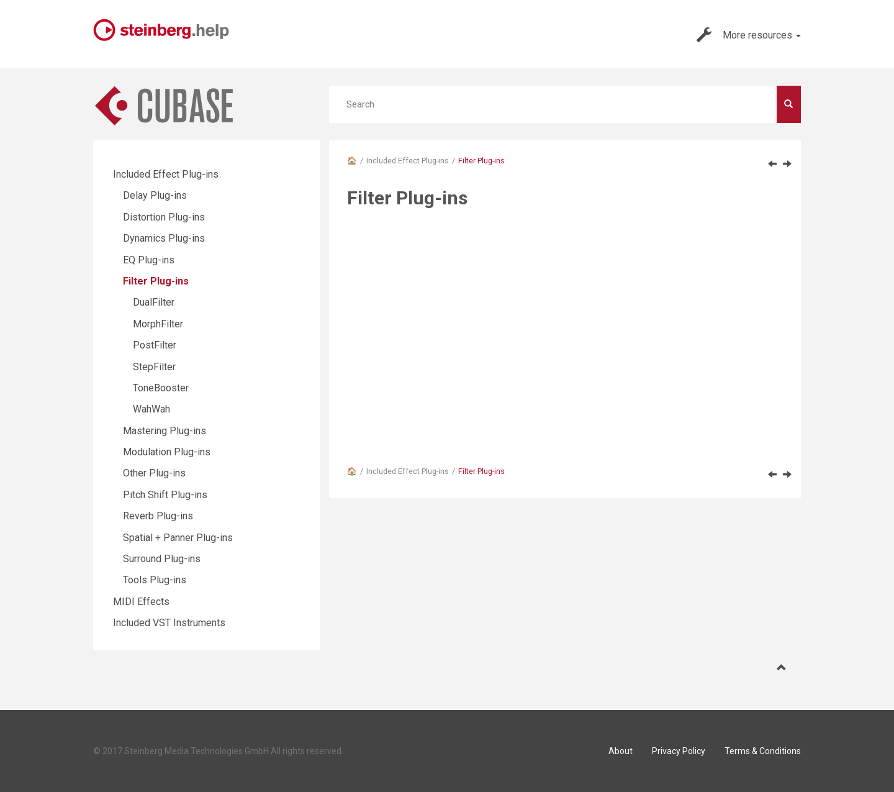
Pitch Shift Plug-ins (165, 495)
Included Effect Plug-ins (407, 160)
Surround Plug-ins (162, 559)
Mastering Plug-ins (164, 431)
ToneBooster (161, 388)
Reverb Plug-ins (158, 516)
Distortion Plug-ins (164, 217)
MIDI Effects (141, 602)
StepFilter (154, 367)
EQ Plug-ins (148, 260)
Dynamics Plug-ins (164, 238)
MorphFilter (158, 324)
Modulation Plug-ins (166, 452)
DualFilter (153, 302)
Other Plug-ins (154, 473)
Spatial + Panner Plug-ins (178, 538)
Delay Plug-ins (155, 195)
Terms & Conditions (763, 751)
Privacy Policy (678, 751)
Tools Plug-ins (154, 580)
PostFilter (154, 345)
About (620, 751)
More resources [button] (749, 34)
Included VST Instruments (169, 623)
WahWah (151, 409)
